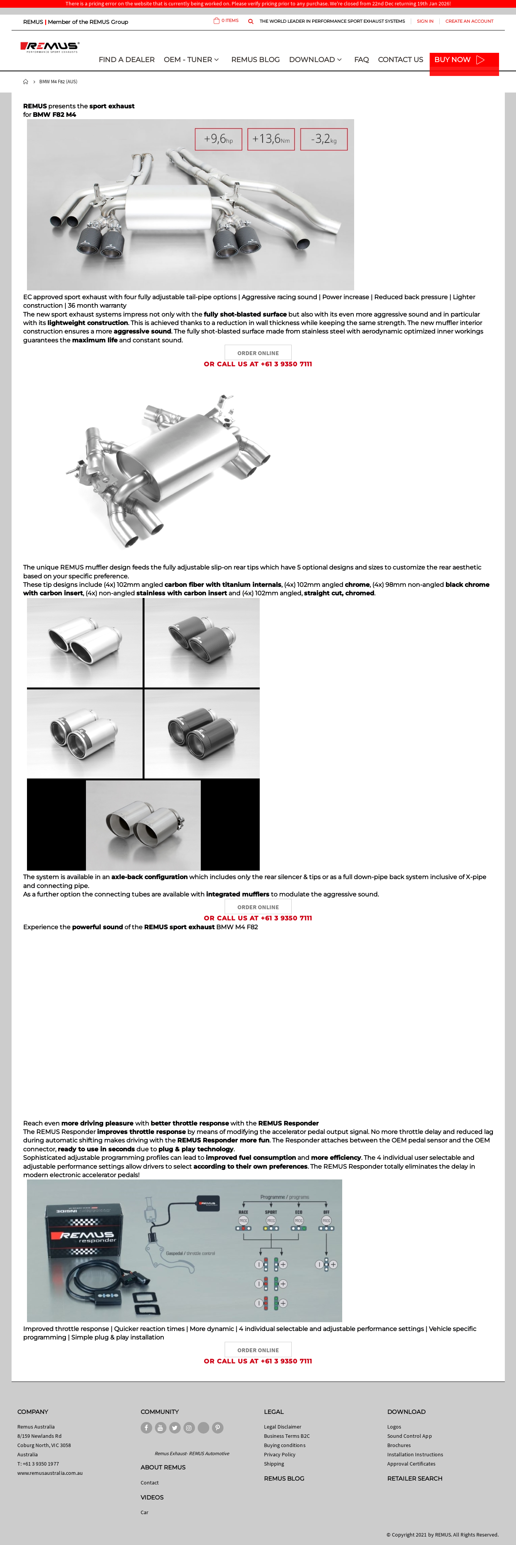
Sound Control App (409, 1435)
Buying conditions (285, 1445)
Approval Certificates (411, 1463)
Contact (150, 1482)
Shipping (274, 1463)
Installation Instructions (415, 1454)
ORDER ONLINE (258, 353)
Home (26, 81)
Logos (394, 1426)
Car (144, 1512)
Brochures (399, 1445)
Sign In (425, 21)
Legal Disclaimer (283, 1426)
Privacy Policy (280, 1454)
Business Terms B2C (287, 1435)
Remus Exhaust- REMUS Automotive (192, 1453)
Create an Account (469, 21)
